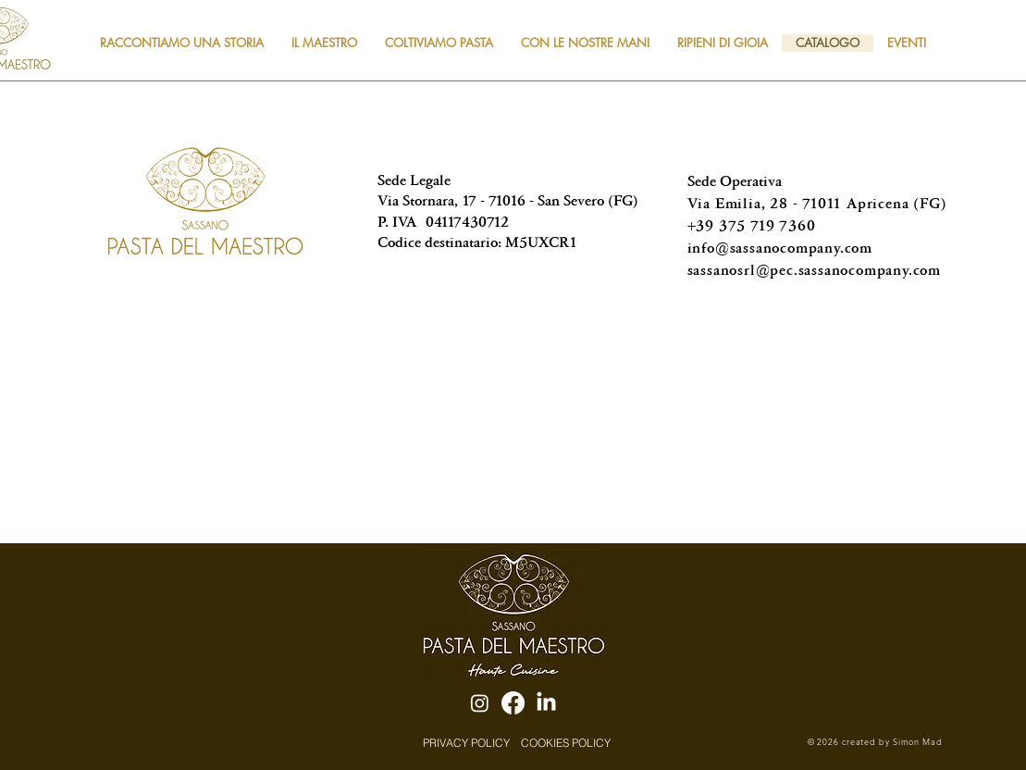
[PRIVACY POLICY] (467, 742)
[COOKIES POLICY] (566, 742)
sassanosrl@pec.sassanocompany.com (814, 270)
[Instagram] (479, 702)
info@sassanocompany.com (779, 247)
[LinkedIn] (546, 702)
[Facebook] (513, 702)
